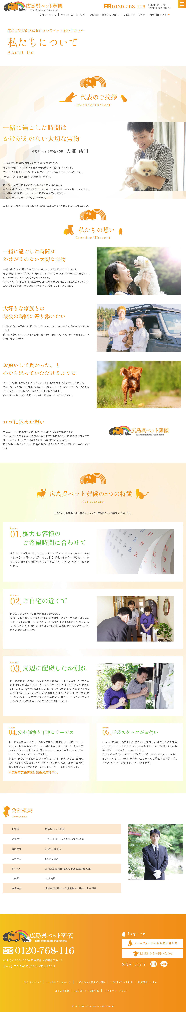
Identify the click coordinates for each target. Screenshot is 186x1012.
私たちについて (47, 14)
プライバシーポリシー (116, 990)
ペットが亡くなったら (73, 14)
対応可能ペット (160, 14)
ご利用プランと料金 (134, 14)
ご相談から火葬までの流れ (104, 14)
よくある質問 (62, 990)
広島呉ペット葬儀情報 (87, 990)
